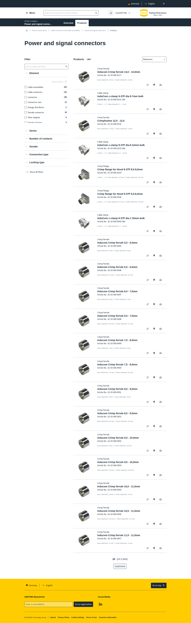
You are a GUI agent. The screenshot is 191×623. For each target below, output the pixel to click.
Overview (68, 23)
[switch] (148, 84)
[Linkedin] (100, 604)
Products (82, 23)
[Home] (26, 30)
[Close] (164, 3)
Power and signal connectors (95, 30)
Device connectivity (39, 30)
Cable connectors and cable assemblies (65, 30)
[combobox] (152, 59)
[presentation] (149, 3)
